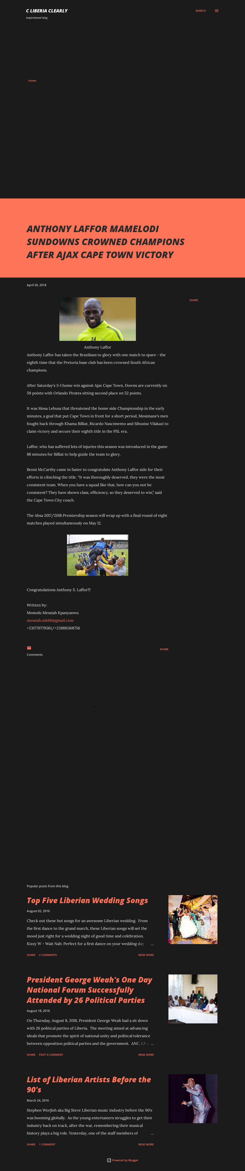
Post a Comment (51, 1054)
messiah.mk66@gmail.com (50, 620)
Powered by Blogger (122, 1160)
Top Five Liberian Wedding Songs (87, 900)
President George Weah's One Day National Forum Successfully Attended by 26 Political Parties (89, 989)
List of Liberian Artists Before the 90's (89, 1084)
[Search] (201, 10)
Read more (146, 955)
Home (32, 80)
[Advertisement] (122, 49)
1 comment (47, 1144)
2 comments (48, 955)
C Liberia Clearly (47, 10)
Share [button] (193, 300)
